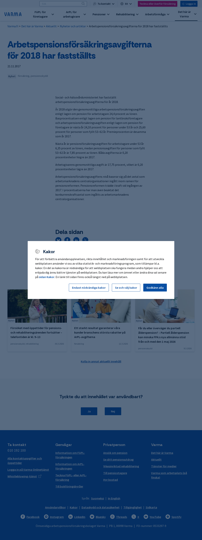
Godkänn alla (155, 287)
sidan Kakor (46, 277)
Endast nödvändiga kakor (89, 287)
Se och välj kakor (126, 287)
